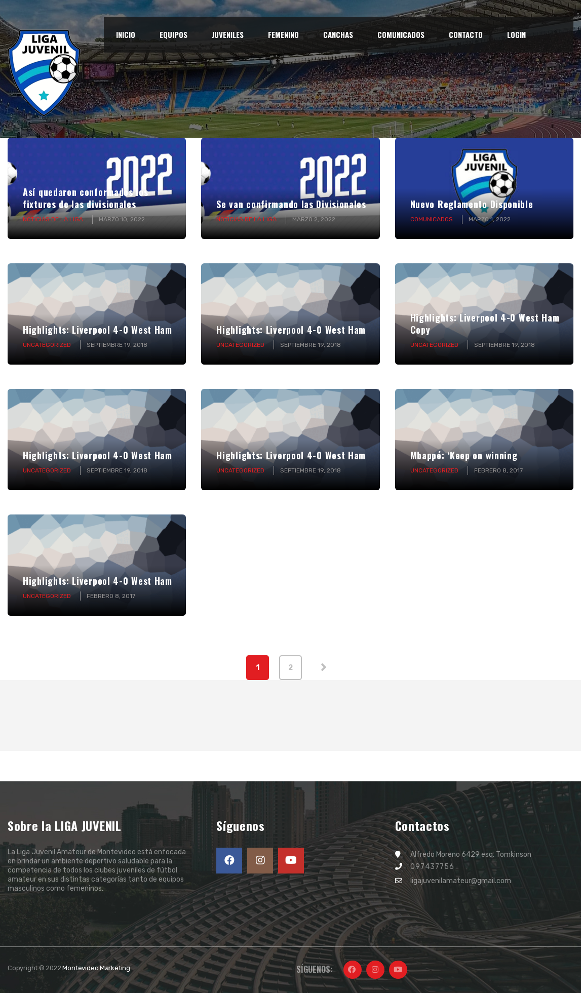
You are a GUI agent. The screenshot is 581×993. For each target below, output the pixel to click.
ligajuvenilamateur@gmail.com (460, 881)
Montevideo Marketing (96, 968)
